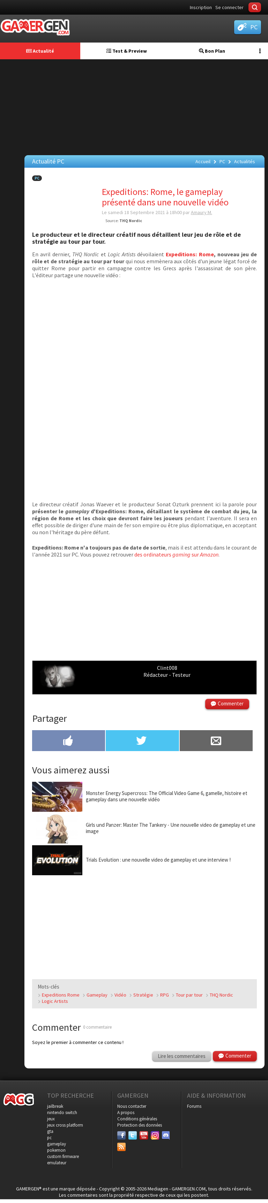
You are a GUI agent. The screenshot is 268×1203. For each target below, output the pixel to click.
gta (50, 1131)
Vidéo (120, 995)
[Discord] (166, 1135)
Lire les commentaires (182, 1056)
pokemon (56, 1150)
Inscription (201, 7)
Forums (194, 1106)
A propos (125, 1112)
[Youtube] (144, 1135)
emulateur (56, 1163)
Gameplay (97, 995)
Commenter (231, 703)
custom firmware (63, 1156)
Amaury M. (201, 212)
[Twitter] (132, 1135)
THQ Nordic (221, 995)
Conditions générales (137, 1119)
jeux (51, 1119)
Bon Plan (212, 51)
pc (49, 1138)
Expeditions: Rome (190, 254)
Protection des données (139, 1125)
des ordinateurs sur (176, 554)
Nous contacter (131, 1106)
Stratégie (143, 995)
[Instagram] (155, 1135)
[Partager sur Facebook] (68, 741)
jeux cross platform (65, 1125)
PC (37, 178)
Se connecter (229, 7)
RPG (164, 995)
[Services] (121, 1147)
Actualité (40, 51)
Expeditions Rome (61, 995)
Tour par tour (189, 995)
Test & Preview (126, 51)
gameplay (56, 1144)
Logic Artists (55, 1001)
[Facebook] (121, 1135)
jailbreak (55, 1106)
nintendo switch (62, 1112)
